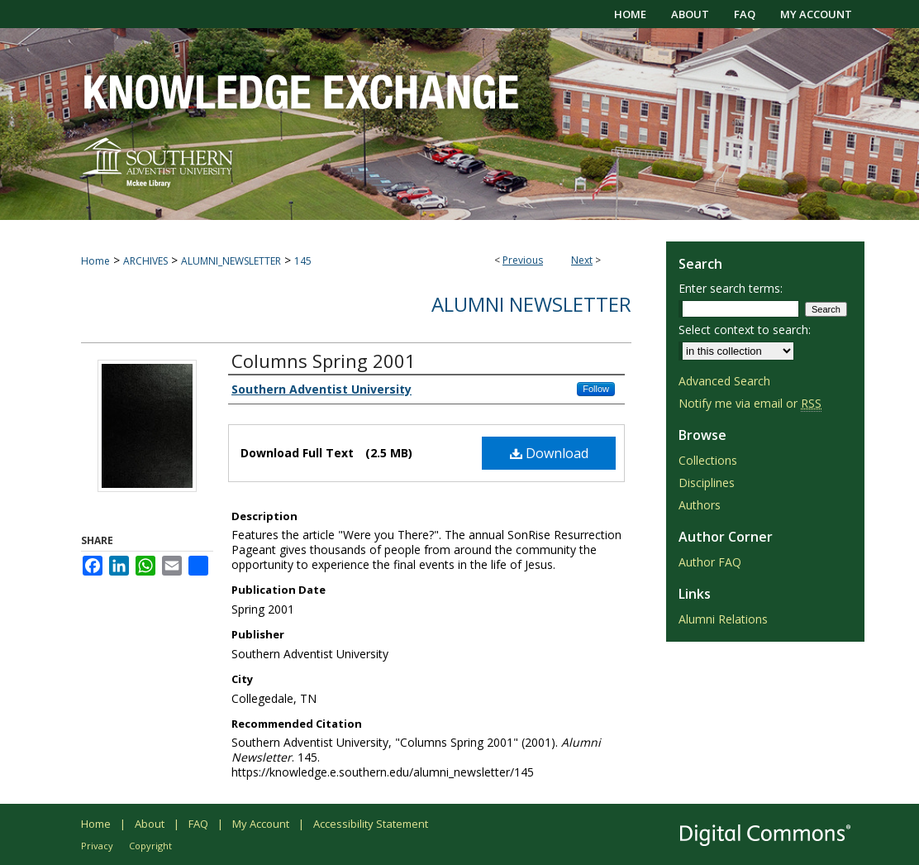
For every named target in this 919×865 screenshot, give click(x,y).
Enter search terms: (731, 288)
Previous (522, 260)
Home (95, 261)
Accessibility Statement (370, 823)
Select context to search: (745, 329)
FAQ (198, 823)
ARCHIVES (145, 261)
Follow (596, 389)
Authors (700, 505)
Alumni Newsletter (531, 304)
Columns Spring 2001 (323, 360)
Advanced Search (724, 381)
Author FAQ (710, 562)
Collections (708, 460)
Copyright (150, 845)
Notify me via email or (750, 403)
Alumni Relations (723, 619)
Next (582, 260)
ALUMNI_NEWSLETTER (231, 261)
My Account (260, 823)
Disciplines (707, 482)
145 (303, 261)
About (149, 823)
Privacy (97, 845)
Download (549, 453)
